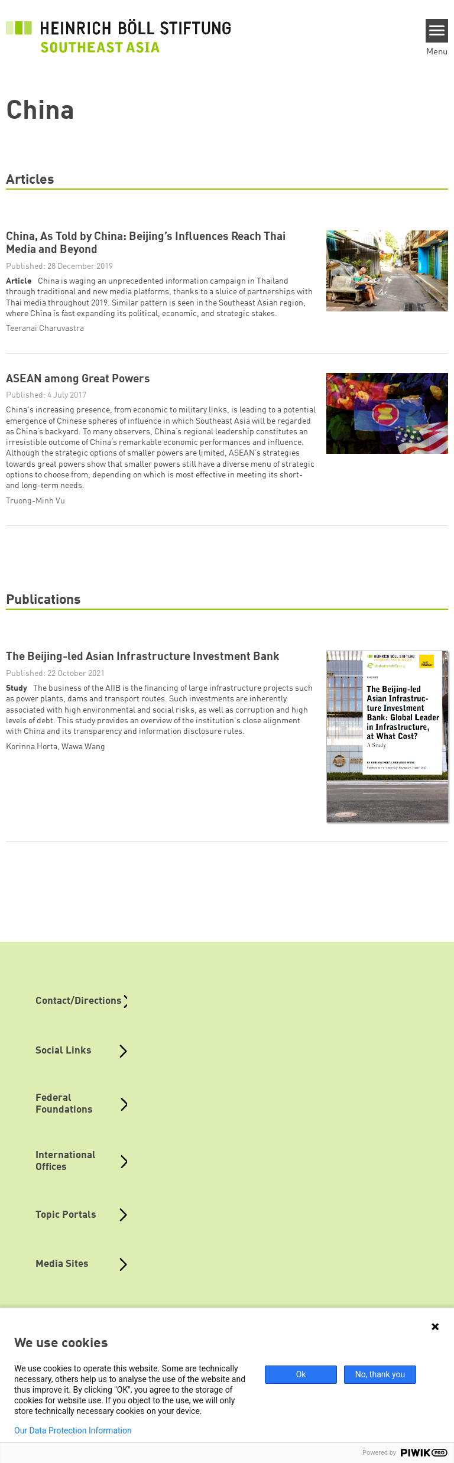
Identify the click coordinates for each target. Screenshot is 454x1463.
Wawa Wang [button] (83, 747)
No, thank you (380, 1374)
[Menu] (437, 31)
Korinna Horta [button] (31, 747)
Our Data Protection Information (73, 1430)
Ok (301, 1374)
